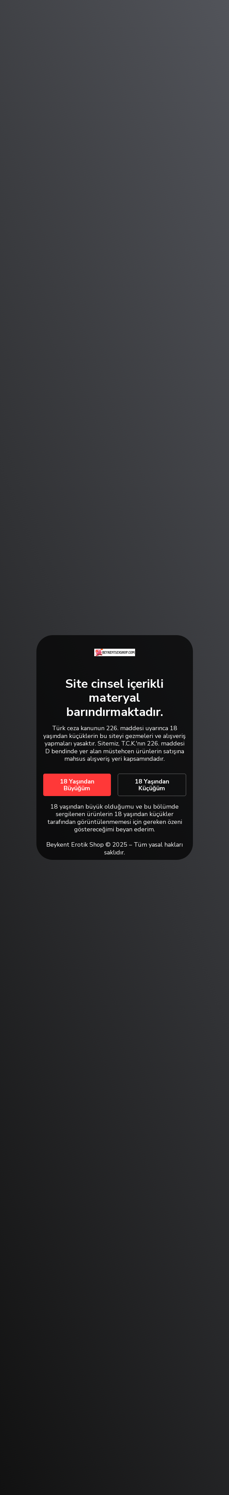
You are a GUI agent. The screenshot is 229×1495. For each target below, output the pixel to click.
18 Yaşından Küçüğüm (152, 784)
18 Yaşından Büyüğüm (77, 784)
